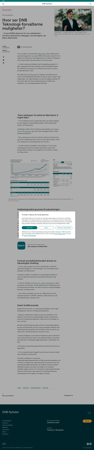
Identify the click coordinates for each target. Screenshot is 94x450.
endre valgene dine (59, 233)
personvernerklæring (30, 235)
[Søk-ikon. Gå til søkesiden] (90, 4)
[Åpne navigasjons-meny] (3, 4)
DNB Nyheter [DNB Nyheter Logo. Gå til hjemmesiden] (47, 4)
